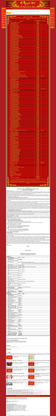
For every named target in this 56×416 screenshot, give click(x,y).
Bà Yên (12, 92)
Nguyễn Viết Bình (16, 49)
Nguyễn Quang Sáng (16, 32)
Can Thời (15, 131)
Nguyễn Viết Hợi (15, 120)
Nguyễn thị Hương (16, 25)
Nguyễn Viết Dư (15, 134)
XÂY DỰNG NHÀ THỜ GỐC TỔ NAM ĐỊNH (14, 360)
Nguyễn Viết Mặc (15, 98)
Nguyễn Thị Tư (13, 136)
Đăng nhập (36, 8)
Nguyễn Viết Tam (16, 55)
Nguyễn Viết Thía (15, 69)
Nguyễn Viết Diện (16, 47)
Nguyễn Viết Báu (15, 148)
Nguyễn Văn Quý (15, 46)
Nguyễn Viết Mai (17, 72)
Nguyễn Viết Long (16, 95)
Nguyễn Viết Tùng (16, 99)
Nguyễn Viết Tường (16, 94)
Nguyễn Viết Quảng (16, 153)
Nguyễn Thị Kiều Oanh (16, 117)
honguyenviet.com (10, 415)
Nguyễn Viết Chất (16, 135)
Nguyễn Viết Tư (15, 33)
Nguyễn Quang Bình (16, 34)
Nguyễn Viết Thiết (16, 110)
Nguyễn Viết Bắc (16, 82)
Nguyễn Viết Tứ (15, 61)
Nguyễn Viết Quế (16, 155)
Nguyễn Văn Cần (15, 45)
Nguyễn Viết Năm (16, 146)
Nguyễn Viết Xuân (16, 159)
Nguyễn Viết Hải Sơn (16, 118)
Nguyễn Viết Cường (16, 154)
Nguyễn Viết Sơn (16, 85)
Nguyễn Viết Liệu (22, 71)
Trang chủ (14, 8)
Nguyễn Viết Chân (16, 143)
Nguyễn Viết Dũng (16, 83)
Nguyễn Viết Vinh (16, 97)
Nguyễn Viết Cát (15, 23)
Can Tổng (18, 22)
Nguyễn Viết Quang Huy (17, 50)
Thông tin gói (8, 413)
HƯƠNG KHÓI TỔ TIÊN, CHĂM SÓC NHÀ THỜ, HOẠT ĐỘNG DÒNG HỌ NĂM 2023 (20, 393)
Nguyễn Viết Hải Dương (17, 119)
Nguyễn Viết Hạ (15, 111)
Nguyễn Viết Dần (15, 109)
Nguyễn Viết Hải (15, 70)
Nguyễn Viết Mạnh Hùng (17, 57)
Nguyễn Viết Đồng (16, 84)
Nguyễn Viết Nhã (15, 43)
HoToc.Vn (30, 415)
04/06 (43, 8)
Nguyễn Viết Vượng (16, 96)
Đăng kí (40, 8)
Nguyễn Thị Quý (15, 147)
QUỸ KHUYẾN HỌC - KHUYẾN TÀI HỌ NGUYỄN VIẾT (15, 373)
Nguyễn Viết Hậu (13, 80)
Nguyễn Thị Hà (13, 62)
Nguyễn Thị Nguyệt (16, 104)
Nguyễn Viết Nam (16, 60)
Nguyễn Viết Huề (15, 38)
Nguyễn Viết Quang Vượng (17, 35)
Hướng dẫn (31, 8)
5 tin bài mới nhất (9, 388)
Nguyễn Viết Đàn (15, 129)
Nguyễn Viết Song (16, 58)
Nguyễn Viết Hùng (16, 142)
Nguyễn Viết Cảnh (16, 106)
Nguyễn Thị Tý (15, 24)
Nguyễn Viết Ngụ (15, 156)
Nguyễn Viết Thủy (16, 26)
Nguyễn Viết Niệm (16, 81)
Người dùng (27, 8)
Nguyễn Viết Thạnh (16, 68)
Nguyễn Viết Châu (16, 56)
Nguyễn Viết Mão (15, 132)
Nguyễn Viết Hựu (15, 124)
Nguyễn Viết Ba (15, 59)
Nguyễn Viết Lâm (15, 44)
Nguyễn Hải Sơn (8, 11)
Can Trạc (25, 130)
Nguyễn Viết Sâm (15, 86)
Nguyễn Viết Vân (15, 67)
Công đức (11, 10)
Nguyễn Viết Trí (15, 93)
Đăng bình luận (9, 349)
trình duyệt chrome (21, 415)
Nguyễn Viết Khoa (16, 31)
